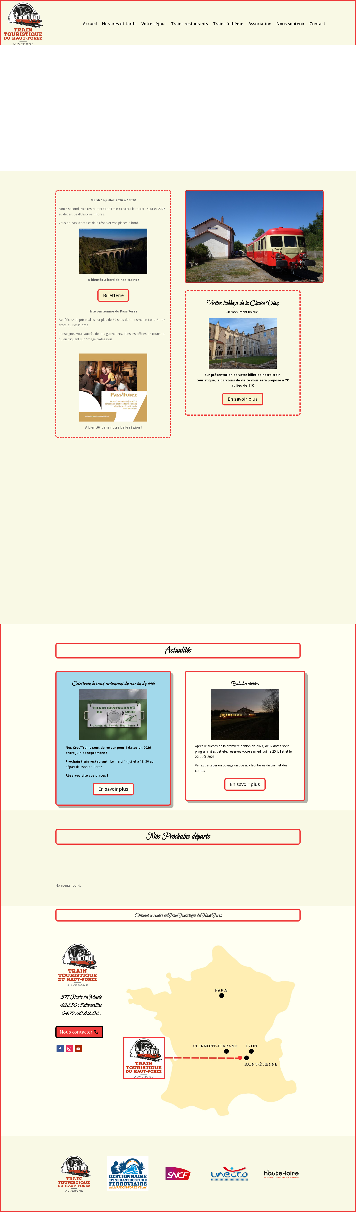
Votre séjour (153, 23)
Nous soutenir (290, 23)
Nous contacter (76, 1032)
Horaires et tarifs (119, 23)
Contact (317, 23)
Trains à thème (228, 23)
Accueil (90, 23)
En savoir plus (243, 399)
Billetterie (113, 295)
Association (259, 23)
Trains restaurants (189, 23)
